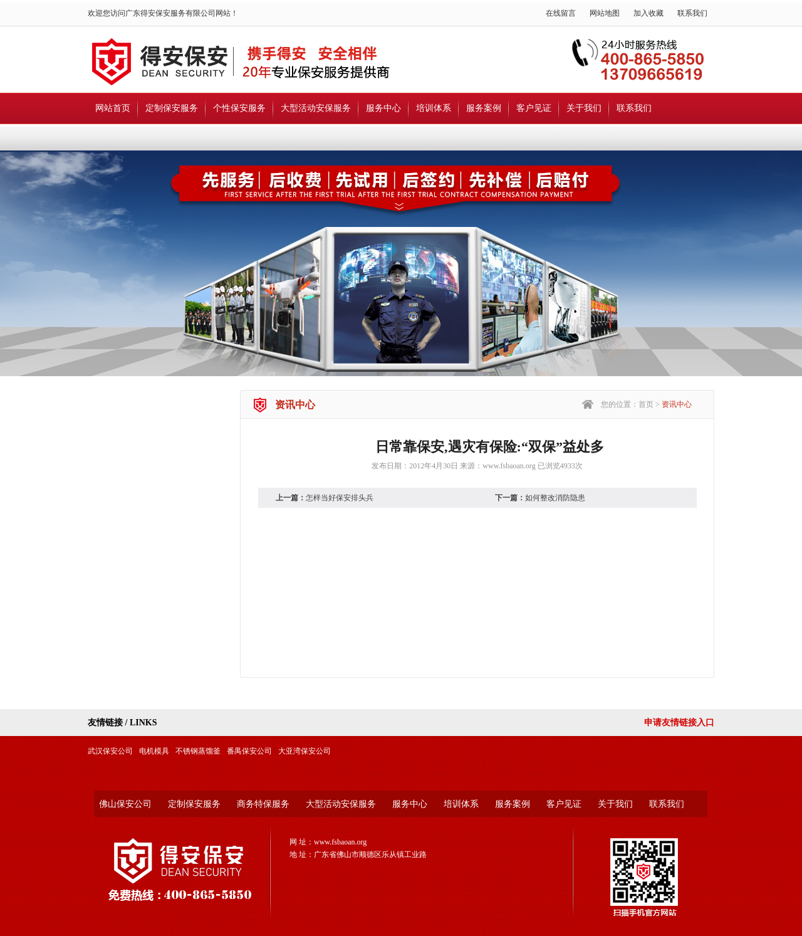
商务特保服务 (263, 804)
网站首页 (112, 108)
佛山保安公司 (125, 804)
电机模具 (154, 751)
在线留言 (561, 13)
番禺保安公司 (249, 751)
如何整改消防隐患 (555, 497)
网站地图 (605, 13)
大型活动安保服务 (316, 108)
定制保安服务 (171, 108)
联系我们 (692, 13)
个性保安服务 (239, 108)
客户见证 (533, 108)
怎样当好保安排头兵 (339, 497)
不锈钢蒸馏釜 (198, 751)
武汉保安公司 (110, 751)
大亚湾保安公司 (304, 751)
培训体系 (433, 108)
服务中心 (383, 108)
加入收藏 (648, 13)
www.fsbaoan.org (508, 465)
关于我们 (584, 108)
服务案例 (483, 108)
